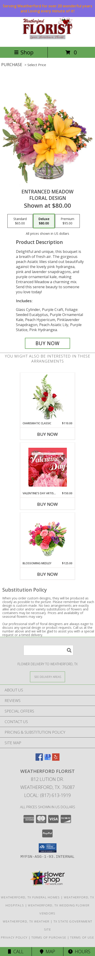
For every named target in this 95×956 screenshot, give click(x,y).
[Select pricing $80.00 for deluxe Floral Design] (44, 221)
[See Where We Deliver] (47, 676)
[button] (47, 848)
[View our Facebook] (39, 759)
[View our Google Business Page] (47, 759)
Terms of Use (82, 937)
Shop (23, 52)
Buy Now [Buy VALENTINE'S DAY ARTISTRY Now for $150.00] (47, 504)
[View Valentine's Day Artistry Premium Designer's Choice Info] (47, 467)
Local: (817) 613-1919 (47, 795)
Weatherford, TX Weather (26, 921)
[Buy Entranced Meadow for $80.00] (47, 343)
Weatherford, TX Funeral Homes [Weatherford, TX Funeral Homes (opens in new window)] (30, 897)
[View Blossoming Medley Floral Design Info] (47, 537)
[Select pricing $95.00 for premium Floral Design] (67, 221)
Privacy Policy (14, 937)
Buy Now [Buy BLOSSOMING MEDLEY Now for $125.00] (47, 574)
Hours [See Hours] (79, 951)
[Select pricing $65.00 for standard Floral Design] (20, 221)
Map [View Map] (47, 951)
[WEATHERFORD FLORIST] (47, 40)
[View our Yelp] (55, 759)
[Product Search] (48, 650)
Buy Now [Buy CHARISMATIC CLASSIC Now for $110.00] (47, 434)
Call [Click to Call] (16, 951)
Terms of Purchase (48, 937)
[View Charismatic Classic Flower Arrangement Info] (47, 397)
